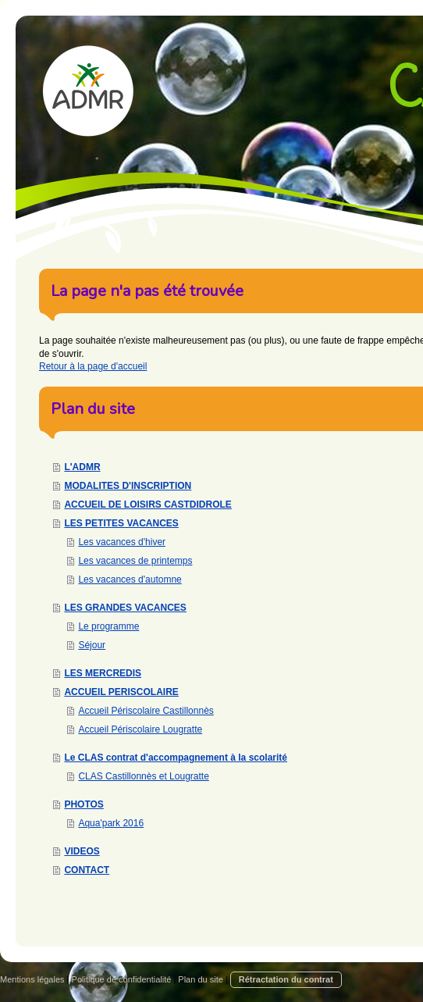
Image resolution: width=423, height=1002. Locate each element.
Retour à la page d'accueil (93, 366)
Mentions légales (32, 979)
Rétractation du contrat (286, 979)
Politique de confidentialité (122, 979)
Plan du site (200, 979)
